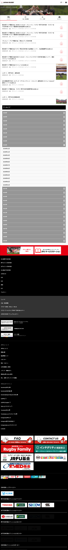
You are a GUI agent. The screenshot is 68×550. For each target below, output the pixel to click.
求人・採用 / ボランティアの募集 (9, 378)
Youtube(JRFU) (4, 410)
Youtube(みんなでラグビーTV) (8, 414)
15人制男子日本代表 (6, 259)
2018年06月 (6, 168)
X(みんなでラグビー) (6, 406)
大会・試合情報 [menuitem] (25, 19)
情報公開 (3, 352)
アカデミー (3, 292)
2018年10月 (6, 155)
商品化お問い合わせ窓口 (7, 374)
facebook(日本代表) (6, 391)
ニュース (3, 299)
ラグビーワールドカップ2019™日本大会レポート (13, 310)
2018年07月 (6, 165)
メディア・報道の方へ (6, 370)
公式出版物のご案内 (5, 367)
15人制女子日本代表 (6, 270)
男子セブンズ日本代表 (11, 7)
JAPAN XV (3, 273)
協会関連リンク (4, 355)
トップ (2, 7)
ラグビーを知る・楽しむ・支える (9, 306)
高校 (2, 284)
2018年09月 (6, 158)
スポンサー (3, 359)
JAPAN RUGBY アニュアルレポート (9, 314)
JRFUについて (4, 348)
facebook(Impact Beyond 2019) (9, 394)
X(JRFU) (3, 398)
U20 (2, 281)
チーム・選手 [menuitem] (42, 19)
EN (63, 2)
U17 (2, 288)
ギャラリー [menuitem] (59, 19)
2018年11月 (6, 152)
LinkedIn (3, 428)
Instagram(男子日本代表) (7, 421)
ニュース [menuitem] (8, 19)
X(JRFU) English (5, 402)
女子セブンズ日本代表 (6, 266)
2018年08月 (6, 162)
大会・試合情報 (4, 303)
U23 (2, 277)
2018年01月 (6, 185)
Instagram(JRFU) (5, 417)
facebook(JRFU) (5, 387)
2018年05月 (6, 171)
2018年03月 (6, 178)
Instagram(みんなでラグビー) (8, 425)
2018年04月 (6, 175)
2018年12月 (6, 148)
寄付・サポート (4, 363)
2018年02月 (6, 181)
